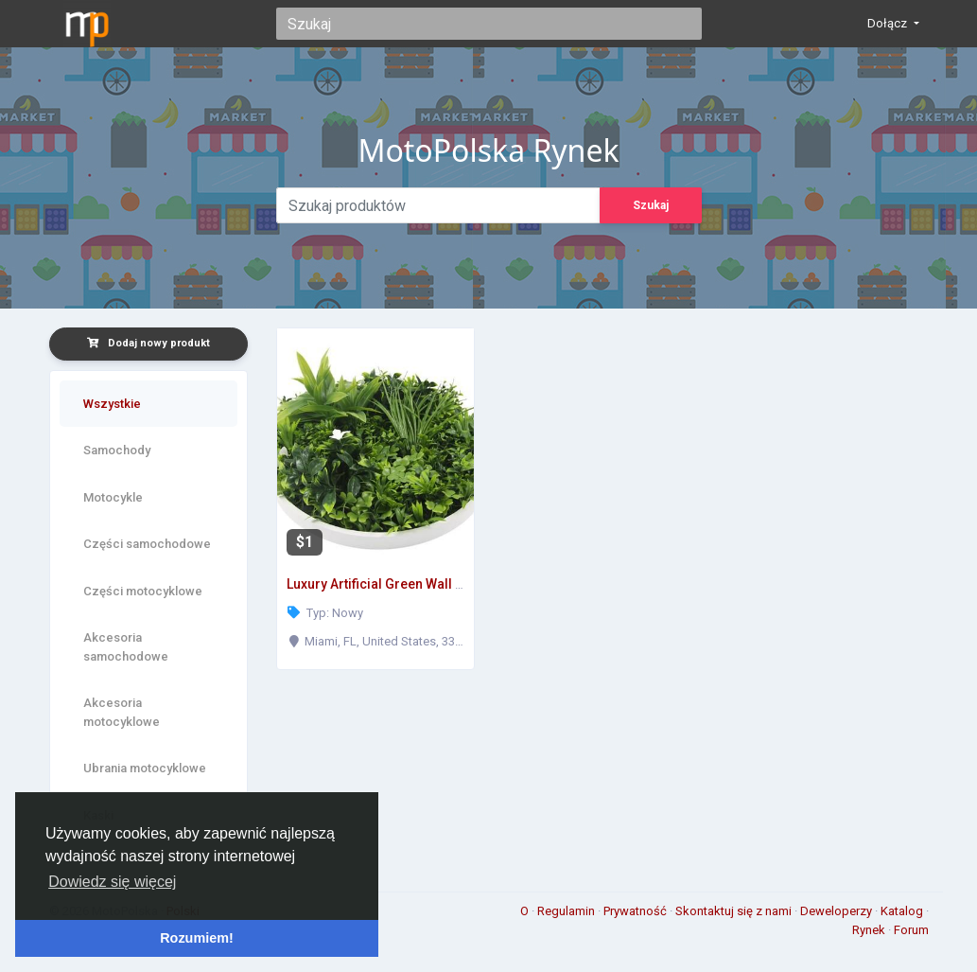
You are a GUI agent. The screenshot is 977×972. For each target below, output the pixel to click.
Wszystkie (112, 404)
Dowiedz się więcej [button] (112, 882)
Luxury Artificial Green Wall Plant (386, 584)
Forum (911, 930)
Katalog (903, 911)
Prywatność (636, 911)
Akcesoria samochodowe (125, 646)
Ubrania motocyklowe (144, 768)
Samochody (116, 450)
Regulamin (567, 911)
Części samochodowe (147, 544)
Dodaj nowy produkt (148, 343)
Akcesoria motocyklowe (121, 712)
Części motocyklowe (142, 591)
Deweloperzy (837, 911)
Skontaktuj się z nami (734, 911)
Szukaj (651, 205)
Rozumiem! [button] (197, 937)
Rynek (870, 930)
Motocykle (113, 497)
